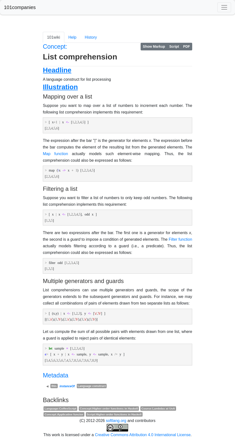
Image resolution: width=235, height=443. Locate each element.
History (91, 37)
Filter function (180, 239)
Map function (55, 154)
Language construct (92, 386)
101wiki (53, 37)
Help (72, 37)
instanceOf (67, 386)
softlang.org (116, 421)
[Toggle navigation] (224, 7)
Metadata (55, 375)
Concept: (55, 46)
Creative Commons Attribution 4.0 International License (142, 435)
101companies (20, 7)
